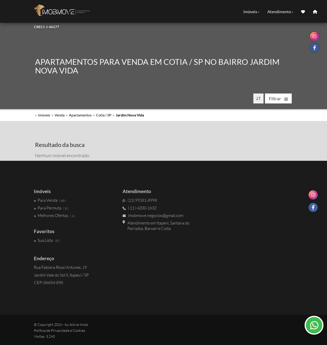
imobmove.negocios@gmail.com (153, 215)
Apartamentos (80, 115)
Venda (60, 115)
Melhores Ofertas (54, 215)
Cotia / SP (103, 115)
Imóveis (44, 115)
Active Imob (78, 324)
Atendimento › (280, 11)
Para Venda (50, 200)
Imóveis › (251, 11)
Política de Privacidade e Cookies (59, 330)
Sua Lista (47, 240)
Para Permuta (51, 207)
